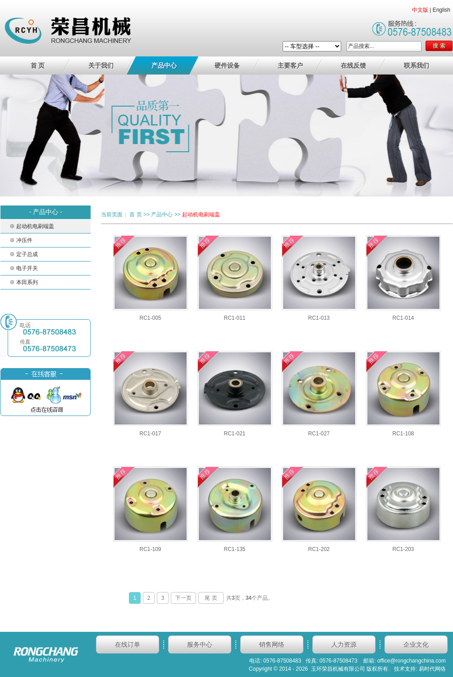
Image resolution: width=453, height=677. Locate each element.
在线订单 (127, 644)
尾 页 (211, 598)
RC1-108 (403, 433)
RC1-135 (234, 549)
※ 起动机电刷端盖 (31, 226)
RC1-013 (318, 318)
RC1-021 (234, 433)
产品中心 (164, 65)
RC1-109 (150, 549)
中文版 (420, 10)
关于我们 (101, 65)
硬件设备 (227, 65)
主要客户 (290, 65)
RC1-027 (318, 433)
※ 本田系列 (23, 282)
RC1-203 (403, 549)
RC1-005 (150, 318)
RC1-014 (403, 318)
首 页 (38, 65)
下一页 (183, 598)
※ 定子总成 (23, 254)
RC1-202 (318, 549)
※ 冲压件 (20, 240)
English (441, 10)
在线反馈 (353, 65)
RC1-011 (234, 318)
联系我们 (416, 65)
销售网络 (271, 644)
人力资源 (344, 644)
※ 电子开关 (23, 268)
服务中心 (199, 644)
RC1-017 (150, 433)
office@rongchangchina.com (411, 661)
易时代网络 (432, 669)
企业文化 (416, 644)
